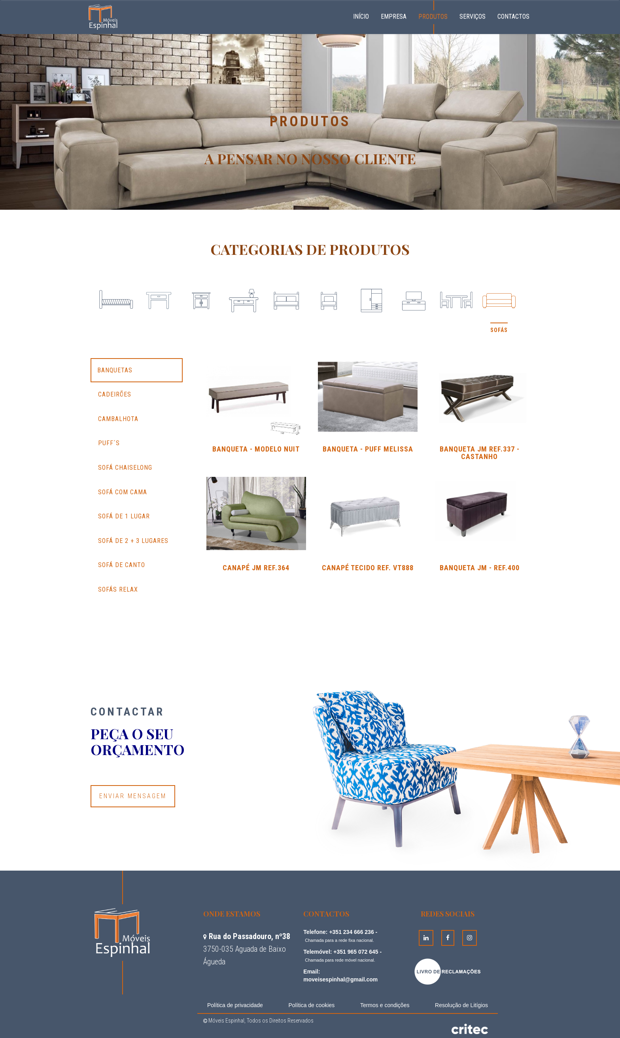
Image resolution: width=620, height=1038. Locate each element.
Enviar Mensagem (132, 796)
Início (364, 15)
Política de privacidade (235, 1005)
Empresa (393, 16)
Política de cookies (312, 1005)
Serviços (472, 16)
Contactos (513, 16)
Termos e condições (385, 1005)
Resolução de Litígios (461, 1005)
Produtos (433, 16)
